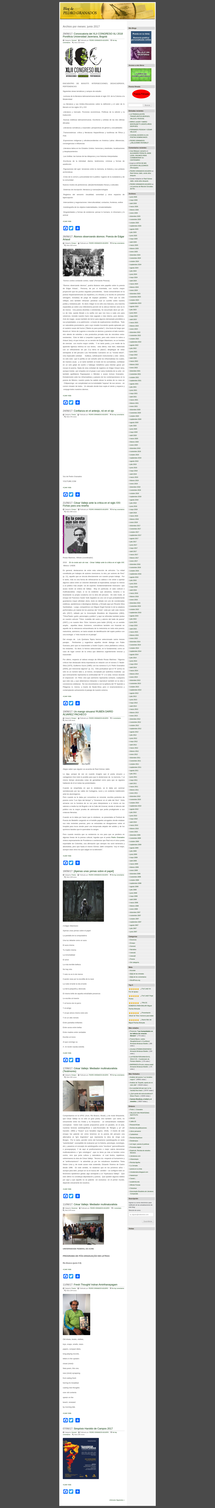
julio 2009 (133, 851)
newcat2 (133, 956)
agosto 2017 (134, 538)
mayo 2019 (134, 471)
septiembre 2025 (135, 226)
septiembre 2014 (135, 651)
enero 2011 (134, 793)
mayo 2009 (134, 857)
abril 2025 (133, 242)
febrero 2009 (134, 867)
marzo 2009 (134, 864)
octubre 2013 (134, 687)
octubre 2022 (134, 339)
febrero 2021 (134, 403)
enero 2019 (134, 483)
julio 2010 (133, 812)
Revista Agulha (135, 1162)
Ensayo (73, 243)
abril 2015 (133, 629)
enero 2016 (134, 599)
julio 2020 (133, 425)
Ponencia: (141, 1033)
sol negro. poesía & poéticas (139, 1144)
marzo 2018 (134, 516)
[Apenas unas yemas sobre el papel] (94, 871)
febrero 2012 (134, 751)
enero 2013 (134, 715)
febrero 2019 (134, 480)
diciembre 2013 (135, 680)
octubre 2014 (134, 648)
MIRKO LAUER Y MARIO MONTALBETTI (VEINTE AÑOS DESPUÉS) (141, 124)
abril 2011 (133, 783)
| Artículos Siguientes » (117, 1500)
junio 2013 (133, 699)
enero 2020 (134, 445)
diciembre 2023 (135, 293)
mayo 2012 (134, 741)
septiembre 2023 (135, 303)
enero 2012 (134, 754)
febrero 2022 (134, 364)
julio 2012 (133, 735)
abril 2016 (133, 590)
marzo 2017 (134, 554)
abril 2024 (133, 281)
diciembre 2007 (135, 912)
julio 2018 (133, 503)
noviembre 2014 (135, 645)
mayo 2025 (134, 239)
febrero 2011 (134, 790)
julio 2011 (133, 774)
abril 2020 (133, 435)
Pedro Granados (118, 837)
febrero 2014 (134, 674)
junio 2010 (133, 815)
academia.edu (135, 1182)
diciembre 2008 (135, 873)
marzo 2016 (134, 593)
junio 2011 (133, 777)
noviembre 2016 (135, 567)
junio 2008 (133, 893)
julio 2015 (133, 619)
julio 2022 (133, 348)
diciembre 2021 (135, 371)
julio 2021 (133, 387)
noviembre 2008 (135, 877)
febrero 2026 (134, 210)
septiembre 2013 (135, 690)
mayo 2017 (134, 548)
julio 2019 (133, 464)
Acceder (133, 970)
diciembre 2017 (135, 525)
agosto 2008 (134, 886)
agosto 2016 (134, 577)
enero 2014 (134, 677)
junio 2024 (133, 274)
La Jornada (134, 1165)
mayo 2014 (134, 664)
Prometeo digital (135, 1147)
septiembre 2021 (135, 380)
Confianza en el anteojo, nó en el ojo (94, 410)
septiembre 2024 (135, 264)
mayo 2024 (134, 277)
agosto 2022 (134, 345)
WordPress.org (135, 980)
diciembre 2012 (135, 719)
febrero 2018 (134, 519)
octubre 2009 (134, 841)
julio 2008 (133, 890)
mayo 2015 (134, 625)
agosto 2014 (134, 654)
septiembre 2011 (135, 767)
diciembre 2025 (135, 216)
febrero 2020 (134, 442)
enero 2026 (134, 213)
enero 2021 (134, 406)
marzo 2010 (134, 825)
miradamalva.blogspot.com (139, 1172)
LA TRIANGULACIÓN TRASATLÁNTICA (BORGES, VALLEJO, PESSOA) (140, 116)
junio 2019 (133, 467)
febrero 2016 (134, 596)
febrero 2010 (134, 828)
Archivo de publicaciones (138, 1128)
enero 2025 (134, 251)
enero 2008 (134, 909)
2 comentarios (116, 718)
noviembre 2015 (135, 606)
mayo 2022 (134, 355)
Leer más (67, 221)
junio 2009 (133, 854)
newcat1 (133, 952)
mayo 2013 (134, 703)
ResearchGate (135, 1125)
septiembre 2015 (135, 612)
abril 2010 (133, 822)
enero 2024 (134, 290)
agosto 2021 (134, 384)
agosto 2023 (134, 306)
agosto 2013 (134, 693)
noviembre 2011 (135, 761)
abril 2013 (133, 706)
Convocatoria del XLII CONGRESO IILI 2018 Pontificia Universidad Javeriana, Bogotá (93, 35)
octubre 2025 (134, 223)
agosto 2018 (134, 500)
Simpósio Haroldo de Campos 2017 (93, 1428)
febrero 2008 (134, 906)
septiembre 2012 (135, 728)
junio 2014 (133, 661)
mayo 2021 (134, 393)
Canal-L (132, 1178)
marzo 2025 (134, 245)
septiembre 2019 (135, 458)
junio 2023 (133, 313)
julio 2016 (133, 580)
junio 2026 (133, 197)
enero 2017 (134, 561)
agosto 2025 (134, 229)
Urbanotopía (134, 1159)
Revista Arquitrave (136, 1137)
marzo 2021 (134, 400)
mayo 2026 (134, 200)
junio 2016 (133, 583)
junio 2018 (133, 506)
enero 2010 (134, 832)
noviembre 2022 (135, 335)
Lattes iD (133, 1121)
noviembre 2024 (135, 258)
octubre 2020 (134, 416)
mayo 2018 (134, 509)
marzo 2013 (134, 709)
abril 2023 (133, 319)
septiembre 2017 (135, 535)
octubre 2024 (134, 261)
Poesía (73, 414)
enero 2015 (134, 638)
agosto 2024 (134, 268)
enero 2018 (134, 522)
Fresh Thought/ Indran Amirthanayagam (95, 1284)
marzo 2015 (134, 632)
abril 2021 (133, 397)
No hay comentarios (118, 243)
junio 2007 (133, 931)
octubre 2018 (134, 493)
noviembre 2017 (135, 529)
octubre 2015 (134, 609)
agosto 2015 (134, 616)
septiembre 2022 (135, 342)
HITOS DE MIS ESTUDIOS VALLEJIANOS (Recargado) (139, 165)
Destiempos (134, 1141)
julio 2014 (133, 657)
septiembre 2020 (135, 419)
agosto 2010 (134, 809)
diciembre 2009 (135, 835)
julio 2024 (133, 271)
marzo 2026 (134, 206)
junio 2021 (133, 390)
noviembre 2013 (135, 683)
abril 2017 (133, 551)
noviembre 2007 (135, 915)
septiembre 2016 (135, 574)
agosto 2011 (134, 770)
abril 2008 (133, 899)
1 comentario (117, 1208)
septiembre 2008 (135, 883)
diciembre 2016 (135, 564)
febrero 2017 (134, 558)
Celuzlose (133, 1188)
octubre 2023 (134, 300)
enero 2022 (134, 367)
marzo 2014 (134, 670)
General (73, 40)
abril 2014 (133, 667)
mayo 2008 (134, 896)
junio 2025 (133, 235)
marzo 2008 (134, 902)
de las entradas (137, 974)
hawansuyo (134, 1175)
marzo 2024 (134, 284)
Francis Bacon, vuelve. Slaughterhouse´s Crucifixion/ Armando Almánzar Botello (140, 1041)
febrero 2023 (134, 326)
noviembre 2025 (135, 219)
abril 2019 (133, 474)
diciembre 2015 (135, 603)
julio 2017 (133, 541)
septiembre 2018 (135, 496)
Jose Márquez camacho (138, 151)
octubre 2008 (134, 880)
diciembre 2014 (135, 641)
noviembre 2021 (135, 374)
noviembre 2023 (135, 297)
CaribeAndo (134, 1134)
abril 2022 (133, 358)
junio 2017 (133, 545)
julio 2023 (133, 309)
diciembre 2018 (135, 487)
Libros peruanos (135, 1131)
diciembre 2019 (135, 448)
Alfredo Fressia (135, 1185)
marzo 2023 (134, 322)
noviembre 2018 (135, 490)
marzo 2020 (134, 438)
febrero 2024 (134, 287)
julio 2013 (133, 696)
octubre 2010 (134, 803)
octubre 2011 (134, 764)
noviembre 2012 (135, 722)
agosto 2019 (134, 461)
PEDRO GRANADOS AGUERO (99, 40)
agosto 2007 (134, 925)
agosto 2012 (134, 732)
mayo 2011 (134, 780)
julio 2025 (133, 232)
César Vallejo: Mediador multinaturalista (95, 1204)
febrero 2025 (134, 248)
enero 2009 (134, 870)
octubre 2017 (134, 532)
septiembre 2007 (135, 922)
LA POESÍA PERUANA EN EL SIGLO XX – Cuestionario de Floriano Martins (140, 1059)
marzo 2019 (134, 477)
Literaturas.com (135, 1156)
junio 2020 (133, 429)
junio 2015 (133, 622)
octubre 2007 (134, 919)
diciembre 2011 (135, 757)
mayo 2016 (134, 587)
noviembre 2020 (135, 413)
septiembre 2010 (135, 806)
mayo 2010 (134, 819)
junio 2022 (133, 351)
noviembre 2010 (135, 799)
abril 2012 (133, 745)
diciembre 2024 (135, 255)
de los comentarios (138, 977)
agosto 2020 (134, 422)
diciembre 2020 (135, 409)
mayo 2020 (134, 432)
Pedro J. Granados (136, 1109)
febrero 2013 (134, 712)
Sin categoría (134, 962)
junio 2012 (133, 738)
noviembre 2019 (135, 451)
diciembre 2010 (135, 796)
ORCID (132, 1118)
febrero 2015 (134, 635)
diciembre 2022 (135, 332)
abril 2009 (133, 861)
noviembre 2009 (135, 838)
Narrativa (133, 949)
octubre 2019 (134, 455)
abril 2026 (133, 203)
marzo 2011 (134, 786)
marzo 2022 (134, 361)
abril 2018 (133, 513)
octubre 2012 (134, 725)
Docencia (74, 1208)
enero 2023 (134, 329)
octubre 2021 (134, 377)
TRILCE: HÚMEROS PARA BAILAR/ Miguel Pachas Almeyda (140, 1006)
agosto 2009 (134, 848)
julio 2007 (133, 928)
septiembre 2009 (135, 844)
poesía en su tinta (136, 1169)
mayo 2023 (134, 316)
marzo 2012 (134, 748)
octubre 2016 (134, 571)
